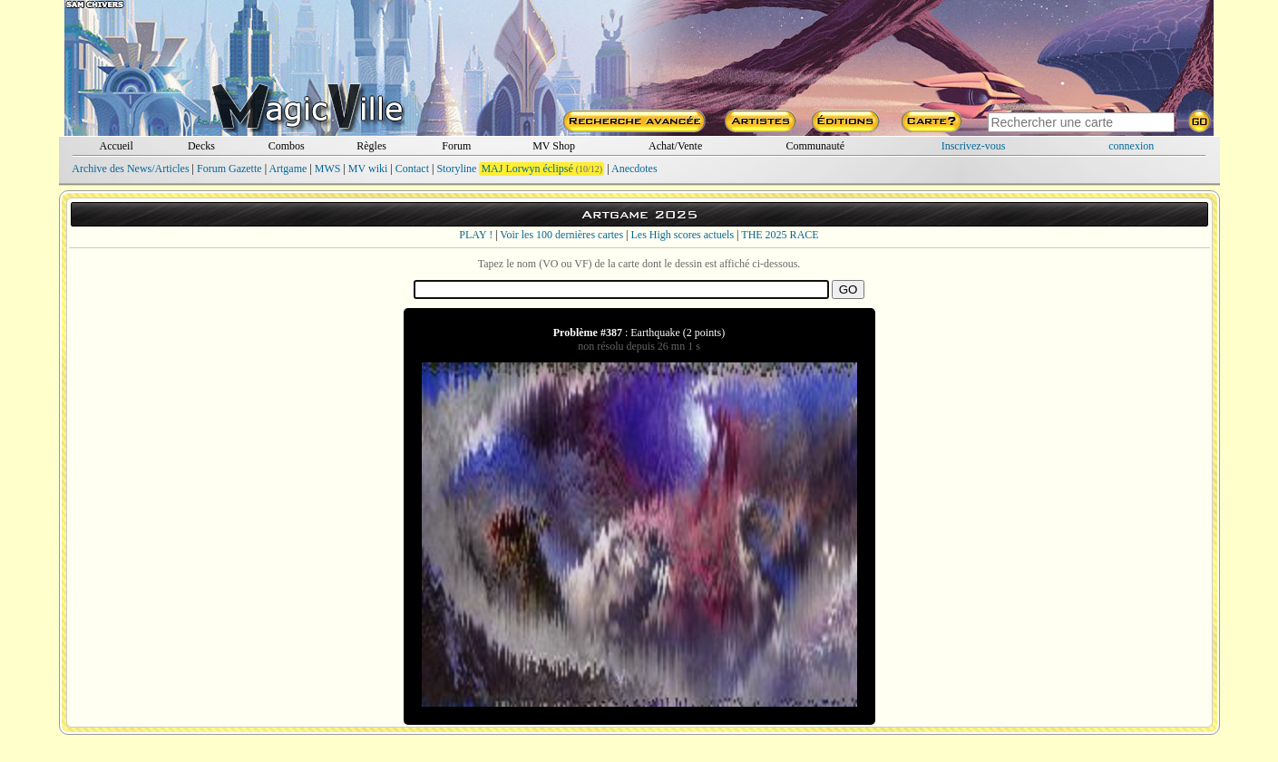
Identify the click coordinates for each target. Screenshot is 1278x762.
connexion (1131, 146)
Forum (456, 146)
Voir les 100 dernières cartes (561, 234)
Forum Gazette (229, 168)
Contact (412, 168)
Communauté (814, 146)
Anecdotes (634, 168)
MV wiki (367, 168)
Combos (286, 146)
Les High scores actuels (682, 234)
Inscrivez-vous (973, 146)
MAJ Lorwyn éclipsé (526, 168)
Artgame (287, 168)
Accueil (115, 146)
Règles (371, 146)
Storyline (456, 168)
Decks (201, 146)
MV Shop (553, 146)
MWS (328, 168)
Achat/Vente (675, 146)
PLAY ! (476, 234)
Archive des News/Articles (130, 168)
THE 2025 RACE (779, 234)
